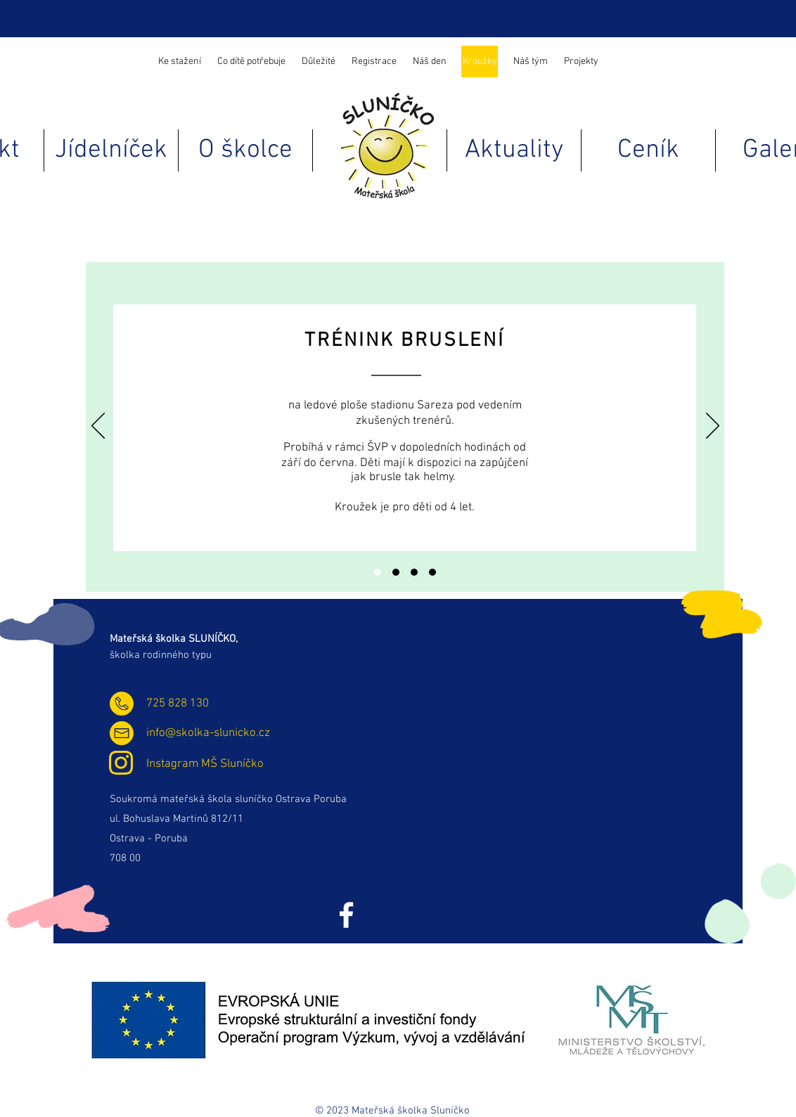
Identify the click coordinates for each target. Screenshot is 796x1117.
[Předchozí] (98, 427)
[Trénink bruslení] (377, 572)
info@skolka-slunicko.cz (208, 733)
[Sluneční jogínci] (414, 572)
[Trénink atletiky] (395, 572)
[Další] (712, 427)
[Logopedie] (432, 572)
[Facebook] (346, 915)
